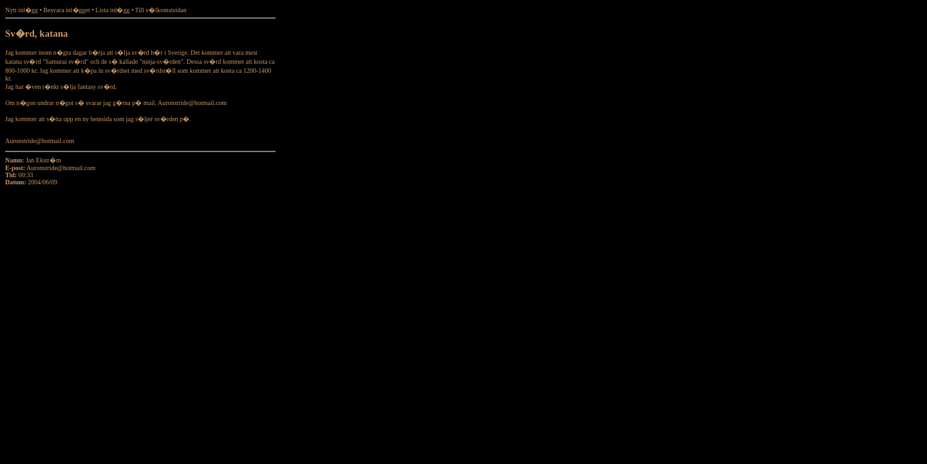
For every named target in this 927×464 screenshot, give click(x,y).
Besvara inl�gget (66, 10)
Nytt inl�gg (21, 10)
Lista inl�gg (112, 10)
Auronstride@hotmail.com (60, 167)
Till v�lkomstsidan (161, 10)
